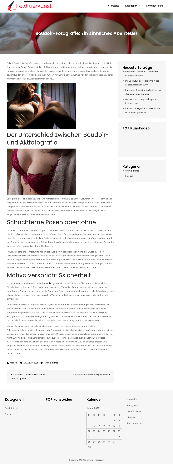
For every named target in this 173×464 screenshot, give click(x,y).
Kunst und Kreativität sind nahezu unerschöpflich (28, 376)
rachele (13, 362)
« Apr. (88, 446)
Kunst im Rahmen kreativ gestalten (90, 374)
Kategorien (131, 5)
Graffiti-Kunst (51, 362)
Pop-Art (129, 176)
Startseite (113, 5)
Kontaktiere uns (154, 5)
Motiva (49, 283)
